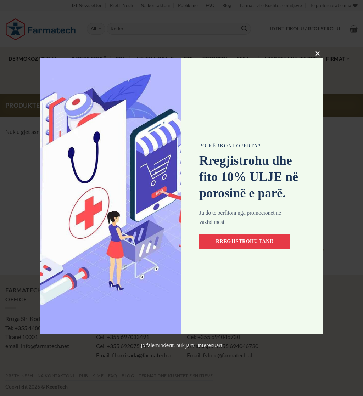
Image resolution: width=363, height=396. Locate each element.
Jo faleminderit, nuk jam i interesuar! (181, 345)
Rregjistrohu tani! (245, 241)
